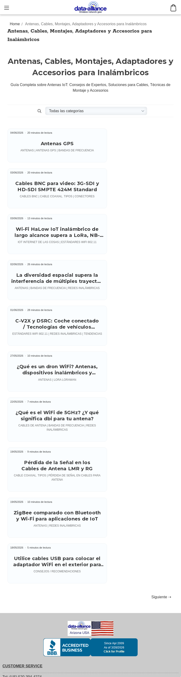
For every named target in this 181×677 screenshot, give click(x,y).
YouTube (14, 500)
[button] (39, 111)
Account (9, 538)
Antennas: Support (18, 594)
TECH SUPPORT (18, 583)
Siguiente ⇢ (161, 379)
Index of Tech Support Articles (27, 644)
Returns (9, 554)
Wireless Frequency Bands (25, 635)
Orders (8, 546)
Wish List (10, 571)
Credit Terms (13, 492)
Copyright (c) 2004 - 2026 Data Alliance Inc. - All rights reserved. (68, 672)
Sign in (8, 521)
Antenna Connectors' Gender (27, 611)
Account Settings (17, 562)
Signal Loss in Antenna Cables (28, 619)
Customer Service (18, 467)
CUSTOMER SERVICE (23, 448)
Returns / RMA (15, 483)
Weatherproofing (16, 627)
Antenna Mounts (16, 602)
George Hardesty (152, 672)
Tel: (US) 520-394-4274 (22, 459)
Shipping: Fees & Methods (25, 475)
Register (10, 529)
